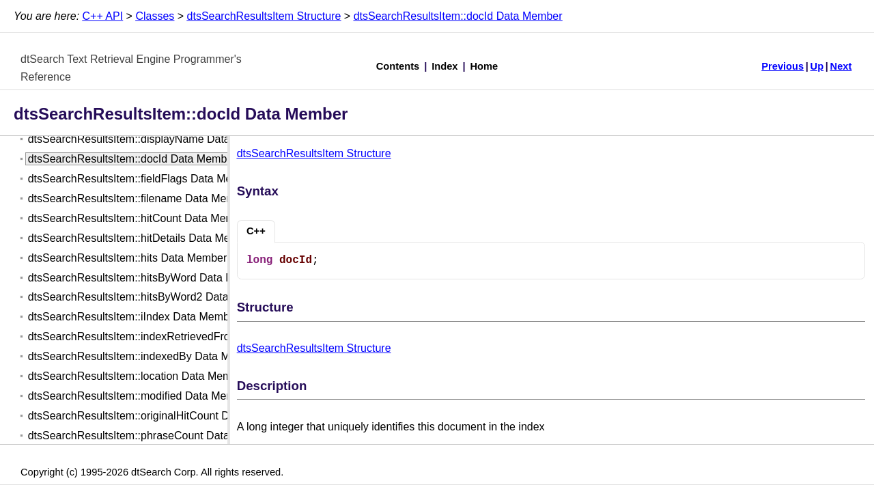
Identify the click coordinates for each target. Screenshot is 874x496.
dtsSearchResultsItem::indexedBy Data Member (144, 356)
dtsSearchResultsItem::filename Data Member (139, 198)
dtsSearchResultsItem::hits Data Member (127, 258)
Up (817, 66)
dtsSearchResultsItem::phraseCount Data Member (150, 435)
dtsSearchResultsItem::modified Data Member (139, 396)
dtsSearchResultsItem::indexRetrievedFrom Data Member (168, 336)
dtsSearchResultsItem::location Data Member (138, 376)
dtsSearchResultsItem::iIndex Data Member (133, 316)
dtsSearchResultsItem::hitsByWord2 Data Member (150, 297)
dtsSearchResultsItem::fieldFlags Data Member (142, 178)
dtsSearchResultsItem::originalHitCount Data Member (158, 416)
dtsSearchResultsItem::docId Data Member (458, 16)
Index (444, 66)
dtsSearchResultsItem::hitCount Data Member (139, 218)
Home (484, 66)
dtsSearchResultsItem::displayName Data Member (150, 139)
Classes (154, 16)
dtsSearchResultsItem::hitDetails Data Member (141, 238)
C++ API (103, 16)
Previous (782, 66)
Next (841, 66)
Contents (398, 66)
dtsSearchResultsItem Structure (264, 16)
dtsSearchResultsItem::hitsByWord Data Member (147, 278)
